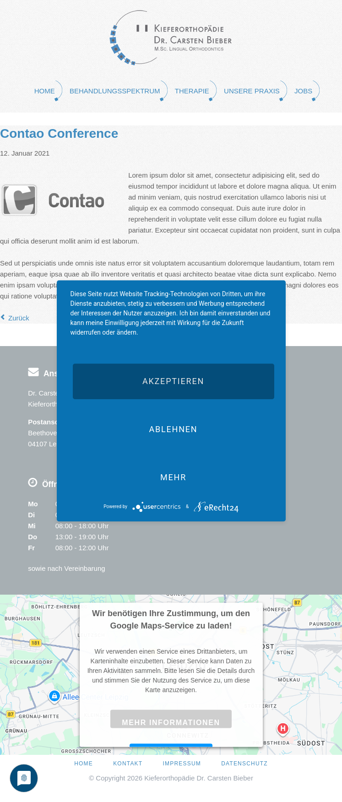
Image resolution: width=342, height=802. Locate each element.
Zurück (18, 318)
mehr (173, 477)
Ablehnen (173, 429)
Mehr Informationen (171, 722)
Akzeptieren (173, 381)
